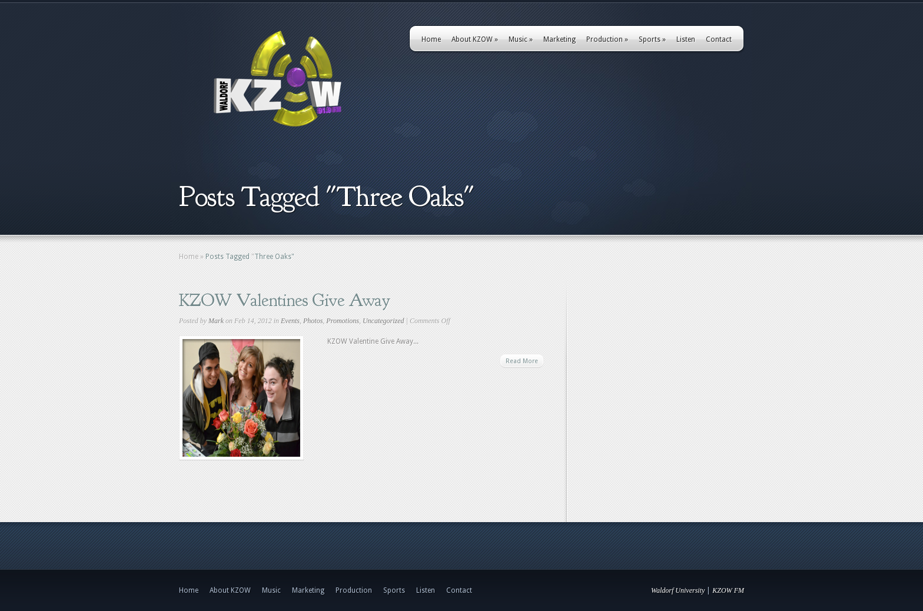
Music (521, 39)
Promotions (342, 321)
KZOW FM (728, 590)
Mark (216, 321)
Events (290, 321)
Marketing (559, 39)
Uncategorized (383, 321)
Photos (313, 321)
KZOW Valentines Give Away (284, 300)
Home (431, 39)
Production (607, 39)
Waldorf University (678, 590)
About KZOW (474, 39)
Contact (719, 39)
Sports (652, 39)
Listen (685, 39)
